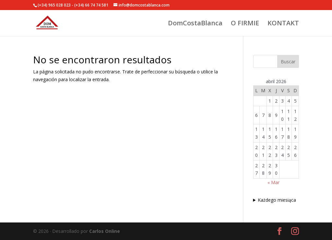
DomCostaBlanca (195, 24)
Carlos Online (104, 231)
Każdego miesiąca (277, 200)
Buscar (288, 61)
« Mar (273, 182)
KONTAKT (283, 24)
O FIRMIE (245, 24)
